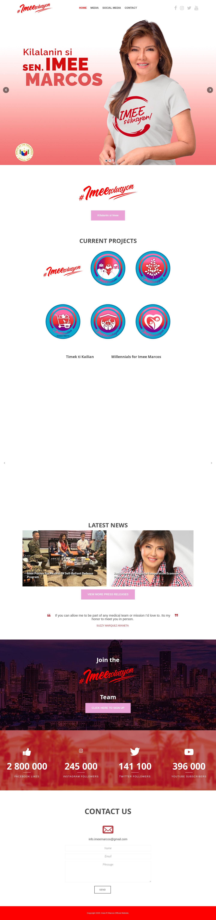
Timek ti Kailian (80, 356)
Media (94, 7)
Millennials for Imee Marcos (136, 356)
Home (83, 7)
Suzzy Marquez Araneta (116, 625)
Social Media (111, 7)
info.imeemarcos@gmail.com (108, 839)
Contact (131, 7)
